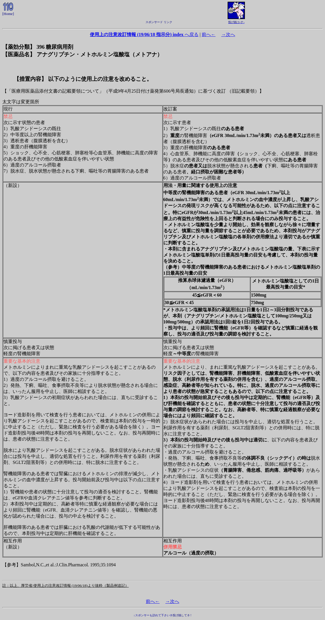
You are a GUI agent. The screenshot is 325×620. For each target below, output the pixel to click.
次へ (228, 34)
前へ (209, 34)
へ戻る (144, 34)
